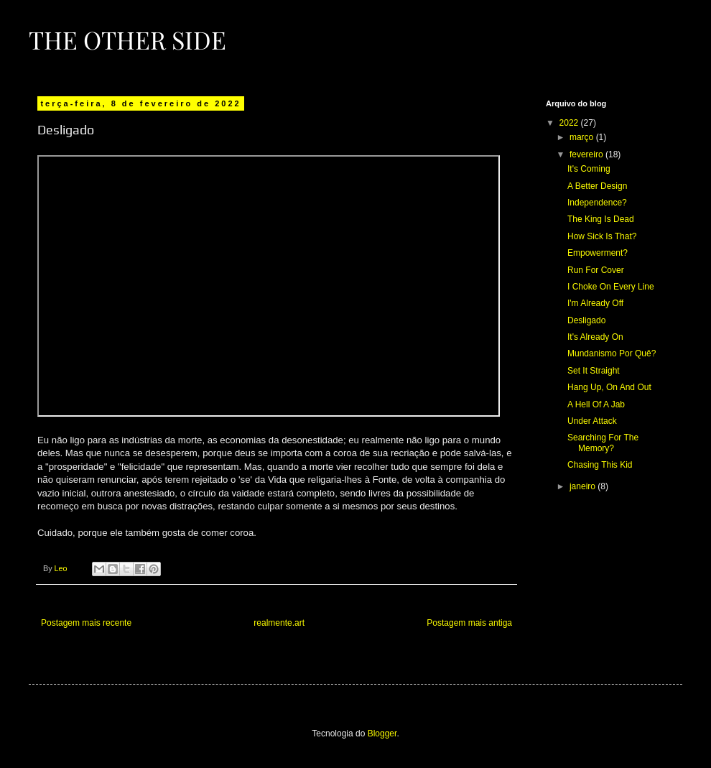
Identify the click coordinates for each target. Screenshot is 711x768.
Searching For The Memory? (602, 442)
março (583, 137)
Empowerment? (597, 253)
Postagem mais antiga (469, 623)
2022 (570, 123)
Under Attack (592, 421)
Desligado (586, 320)
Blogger (382, 733)
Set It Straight (593, 371)
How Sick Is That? (601, 236)
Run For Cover (595, 270)
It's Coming (588, 169)
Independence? (597, 203)
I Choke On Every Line (610, 287)
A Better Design (597, 186)
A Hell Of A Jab (596, 404)
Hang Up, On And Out (609, 387)
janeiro (584, 486)
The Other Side (127, 39)
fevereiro (587, 154)
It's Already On (595, 337)
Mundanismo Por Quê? (611, 353)
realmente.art (279, 623)
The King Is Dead (600, 219)
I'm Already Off (595, 303)
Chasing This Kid (600, 465)
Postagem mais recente (86, 623)
